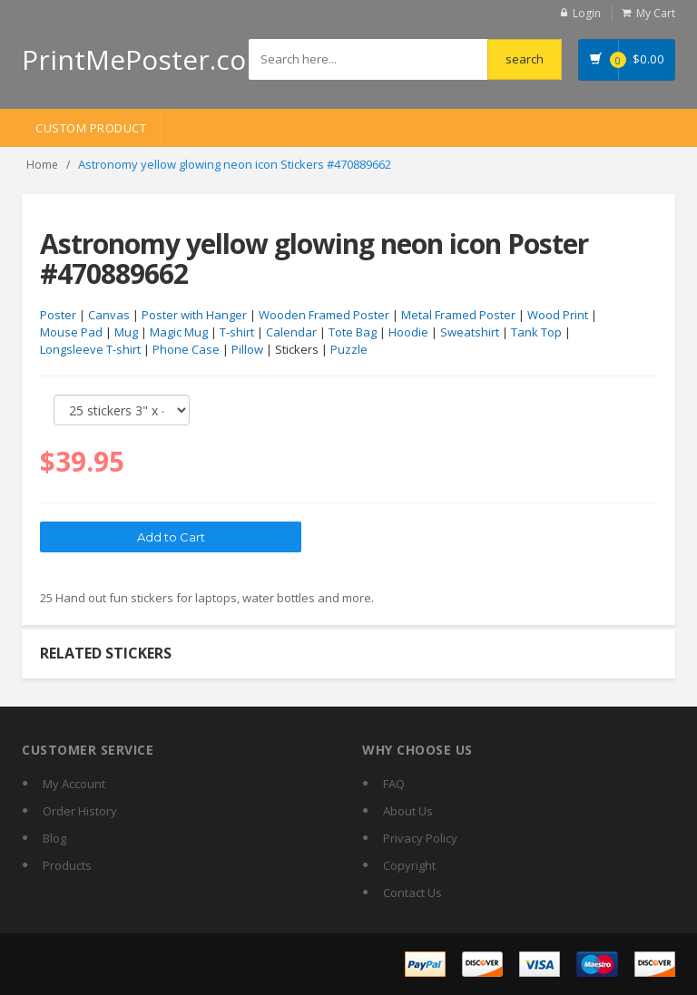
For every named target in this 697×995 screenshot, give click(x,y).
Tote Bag (353, 332)
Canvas (109, 315)
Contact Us (412, 892)
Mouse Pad (71, 332)
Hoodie (408, 332)
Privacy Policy (420, 838)
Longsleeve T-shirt (90, 349)
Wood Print (557, 315)
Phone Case (186, 349)
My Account (74, 784)
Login (587, 13)
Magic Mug (179, 332)
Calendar (291, 332)
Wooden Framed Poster (324, 315)
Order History (80, 811)
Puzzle (349, 349)
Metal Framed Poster (458, 315)
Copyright (409, 865)
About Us (408, 811)
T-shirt (237, 332)
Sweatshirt (469, 332)
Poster (58, 315)
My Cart (655, 13)
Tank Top (536, 332)
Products (67, 865)
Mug (126, 332)
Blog (54, 838)
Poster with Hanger (194, 315)
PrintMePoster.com (146, 59)
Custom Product (90, 128)
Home (42, 164)
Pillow (247, 349)
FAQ (394, 784)
